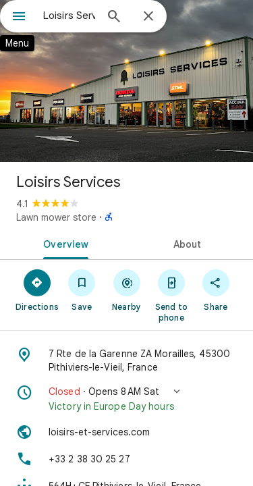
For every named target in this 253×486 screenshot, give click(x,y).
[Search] (114, 17)
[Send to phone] (171, 295)
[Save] (81, 290)
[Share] (216, 290)
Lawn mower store (56, 217)
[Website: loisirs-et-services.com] (126, 432)
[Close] (148, 17)
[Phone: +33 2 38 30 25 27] (126, 459)
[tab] (63, 243)
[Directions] (37, 290)
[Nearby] (126, 290)
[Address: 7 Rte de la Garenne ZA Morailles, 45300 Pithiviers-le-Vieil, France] (126, 360)
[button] (126, 398)
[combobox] (69, 15)
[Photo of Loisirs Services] (126, 81)
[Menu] (19, 17)
